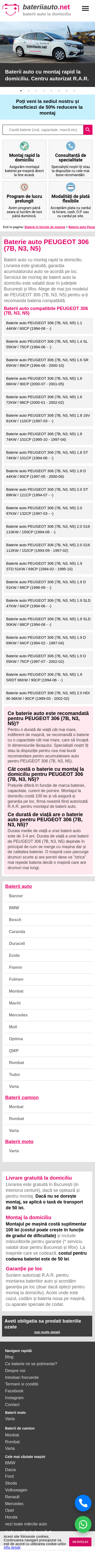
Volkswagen (16, 1490)
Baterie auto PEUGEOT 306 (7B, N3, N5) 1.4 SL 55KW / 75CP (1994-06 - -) (47, 344)
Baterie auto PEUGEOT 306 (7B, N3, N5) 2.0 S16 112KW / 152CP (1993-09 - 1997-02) (48, 548)
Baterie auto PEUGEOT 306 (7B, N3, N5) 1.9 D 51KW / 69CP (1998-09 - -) (46, 585)
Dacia (10, 1469)
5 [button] (51, 90)
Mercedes (18, 1015)
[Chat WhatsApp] (83, 1524)
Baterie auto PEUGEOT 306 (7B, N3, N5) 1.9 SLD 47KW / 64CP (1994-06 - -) (48, 603)
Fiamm (15, 967)
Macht (15, 1003)
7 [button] (66, 90)
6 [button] (59, 90)
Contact (12, 1404)
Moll (13, 1027)
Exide (14, 955)
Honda (11, 1517)
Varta (14, 1086)
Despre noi (15, 1370)
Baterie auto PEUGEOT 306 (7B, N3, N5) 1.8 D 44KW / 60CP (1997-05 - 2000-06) (46, 474)
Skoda (11, 1483)
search (88, 130)
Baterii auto (18, 886)
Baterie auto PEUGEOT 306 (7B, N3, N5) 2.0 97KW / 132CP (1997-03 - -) (44, 511)
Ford (9, 1476)
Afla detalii (12, 1547)
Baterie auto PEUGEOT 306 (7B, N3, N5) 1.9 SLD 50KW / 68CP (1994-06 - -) (48, 622)
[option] (47, 54)
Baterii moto (19, 1141)
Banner (16, 896)
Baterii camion (22, 1097)
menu (85, 8)
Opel (9, 1510)
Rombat (16, 1063)
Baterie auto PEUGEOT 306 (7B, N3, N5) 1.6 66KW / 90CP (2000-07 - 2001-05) (44, 381)
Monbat (16, 991)
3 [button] (36, 90)
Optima (16, 1039)
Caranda (17, 931)
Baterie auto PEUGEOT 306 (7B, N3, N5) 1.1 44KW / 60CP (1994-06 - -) (44, 326)
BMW (14, 908)
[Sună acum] (83, 1503)
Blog (9, 1357)
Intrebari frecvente (22, 1377)
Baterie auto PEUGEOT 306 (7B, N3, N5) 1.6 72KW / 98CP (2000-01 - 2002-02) (44, 400)
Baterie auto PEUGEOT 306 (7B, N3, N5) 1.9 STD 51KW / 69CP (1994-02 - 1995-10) (44, 566)
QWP (13, 1051)
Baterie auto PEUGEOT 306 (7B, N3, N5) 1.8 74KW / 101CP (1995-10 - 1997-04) (44, 437)
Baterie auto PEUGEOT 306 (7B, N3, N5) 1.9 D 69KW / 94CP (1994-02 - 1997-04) (46, 640)
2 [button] (28, 90)
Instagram (14, 1397)
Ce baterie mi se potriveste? (31, 1363)
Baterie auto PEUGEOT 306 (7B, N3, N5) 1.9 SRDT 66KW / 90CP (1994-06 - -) (44, 677)
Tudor (14, 1074)
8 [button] (74, 90)
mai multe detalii (47, 1332)
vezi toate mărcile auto (26, 1524)
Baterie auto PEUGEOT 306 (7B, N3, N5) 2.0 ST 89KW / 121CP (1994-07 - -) (47, 492)
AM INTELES (80, 1542)
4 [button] (43, 90)
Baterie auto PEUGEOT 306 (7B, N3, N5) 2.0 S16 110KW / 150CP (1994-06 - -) (48, 529)
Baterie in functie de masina (45, 227)
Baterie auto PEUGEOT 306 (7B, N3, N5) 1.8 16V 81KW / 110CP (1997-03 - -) (48, 418)
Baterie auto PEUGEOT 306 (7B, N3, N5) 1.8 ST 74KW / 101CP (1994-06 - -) (47, 455)
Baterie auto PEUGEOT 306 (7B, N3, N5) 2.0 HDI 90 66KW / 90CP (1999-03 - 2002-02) (48, 696)
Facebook (14, 1390)
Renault (12, 1496)
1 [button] (21, 90)
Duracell (17, 943)
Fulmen (16, 979)
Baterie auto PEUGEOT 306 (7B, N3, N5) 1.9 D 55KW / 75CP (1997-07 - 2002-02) (46, 659)
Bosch (15, 920)
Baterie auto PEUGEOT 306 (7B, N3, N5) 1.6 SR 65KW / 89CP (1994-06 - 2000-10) (47, 363)
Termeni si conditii (21, 1384)
